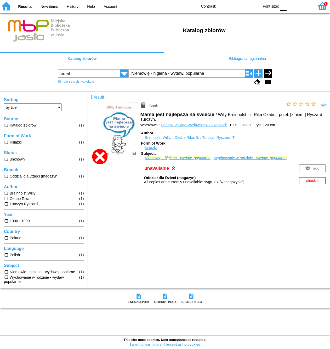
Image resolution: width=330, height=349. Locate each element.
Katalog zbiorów (81, 58)
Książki (151, 148)
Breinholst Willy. (158, 137)
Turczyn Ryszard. (219, 137)
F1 (292, 6)
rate (324, 104)
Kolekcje (88, 81)
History (72, 6)
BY (254, 6)
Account (110, 6)
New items (49, 6)
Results (25, 6)
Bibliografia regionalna (247, 58)
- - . (177, 158)
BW (232, 6)
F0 (283, 6)
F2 (304, 6)
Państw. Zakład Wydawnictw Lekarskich (194, 125)
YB (243, 6)
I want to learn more (146, 344)
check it (312, 181)
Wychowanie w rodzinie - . (250, 158)
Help (91, 6)
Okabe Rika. (187, 137)
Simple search (68, 81)
